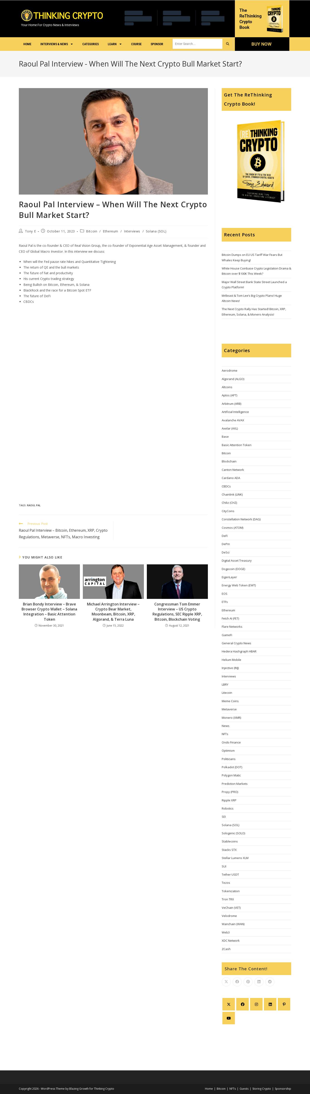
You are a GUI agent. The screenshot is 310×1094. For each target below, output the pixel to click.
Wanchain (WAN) (233, 924)
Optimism (228, 750)
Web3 (226, 932)
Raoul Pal (34, 505)
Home (27, 44)
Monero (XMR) (231, 718)
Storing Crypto (261, 1089)
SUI (224, 866)
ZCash (226, 949)
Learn (115, 44)
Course (136, 44)
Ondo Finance (231, 742)
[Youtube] (228, 1018)
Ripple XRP (229, 800)
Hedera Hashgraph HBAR (239, 651)
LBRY (225, 684)
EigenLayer (229, 577)
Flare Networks (232, 627)
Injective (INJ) (230, 668)
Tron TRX (228, 899)
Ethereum (110, 231)
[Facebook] (242, 1004)
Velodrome (229, 916)
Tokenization (231, 891)
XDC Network (231, 940)
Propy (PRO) (230, 792)
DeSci (225, 552)
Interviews (132, 231)
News (225, 726)
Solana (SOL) (156, 231)
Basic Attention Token (236, 445)
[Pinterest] (284, 1004)
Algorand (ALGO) (233, 379)
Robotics (228, 808)
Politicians (229, 759)
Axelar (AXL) (230, 428)
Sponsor (157, 44)
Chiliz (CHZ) (229, 503)
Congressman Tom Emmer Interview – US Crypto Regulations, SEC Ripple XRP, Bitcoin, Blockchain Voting (177, 612)
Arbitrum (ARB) (231, 404)
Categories (90, 44)
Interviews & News (56, 44)
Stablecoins (230, 841)
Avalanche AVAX (233, 420)
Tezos (226, 883)
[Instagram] (256, 1004)
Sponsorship (283, 1089)
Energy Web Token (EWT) (239, 585)
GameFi (227, 635)
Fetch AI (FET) (230, 618)
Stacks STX (229, 850)
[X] (228, 1004)
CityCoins (228, 511)
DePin (226, 544)
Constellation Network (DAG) (241, 519)
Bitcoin (91, 231)
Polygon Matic (231, 775)
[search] (197, 44)
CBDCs (226, 486)
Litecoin (227, 693)
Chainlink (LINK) (232, 494)
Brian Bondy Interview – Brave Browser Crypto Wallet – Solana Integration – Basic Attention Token (49, 612)
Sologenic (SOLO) (233, 833)
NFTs (225, 734)
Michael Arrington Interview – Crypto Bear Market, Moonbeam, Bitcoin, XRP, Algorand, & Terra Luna (113, 612)
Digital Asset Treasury (237, 560)
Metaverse (229, 709)
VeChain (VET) (231, 908)
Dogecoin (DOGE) (233, 569)
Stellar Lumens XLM (235, 858)
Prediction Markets (235, 784)
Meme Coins (230, 701)
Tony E (30, 231)
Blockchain (229, 461)
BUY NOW (261, 44)
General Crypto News (236, 643)
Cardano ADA (231, 478)
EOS (224, 594)
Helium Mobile (231, 660)
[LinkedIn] (270, 1004)
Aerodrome (229, 370)
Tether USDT (230, 874)
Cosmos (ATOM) (232, 528)
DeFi (225, 536)
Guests (244, 1089)
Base (225, 437)
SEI (224, 817)
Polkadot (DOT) (232, 767)
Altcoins (227, 387)
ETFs (225, 602)
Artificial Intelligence (235, 412)
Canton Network (233, 470)
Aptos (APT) (229, 395)
